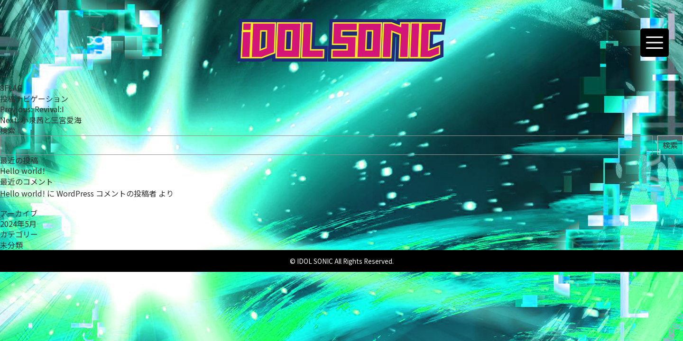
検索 (7, 130)
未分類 (11, 245)
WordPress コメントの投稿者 (106, 193)
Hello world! (22, 170)
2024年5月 (18, 223)
